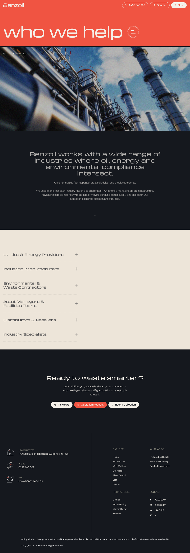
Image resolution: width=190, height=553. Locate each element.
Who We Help (119, 466)
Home (4, 54)
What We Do (119, 461)
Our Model (118, 471)
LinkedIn (159, 510)
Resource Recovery (159, 461)
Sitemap (117, 513)
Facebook (160, 499)
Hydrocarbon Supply (159, 457)
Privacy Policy (119, 504)
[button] (179, 5)
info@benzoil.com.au (30, 481)
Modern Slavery (120, 509)
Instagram (160, 505)
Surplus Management (160, 466)
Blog (115, 480)
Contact (116, 484)
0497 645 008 (26, 467)
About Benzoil (119, 475)
